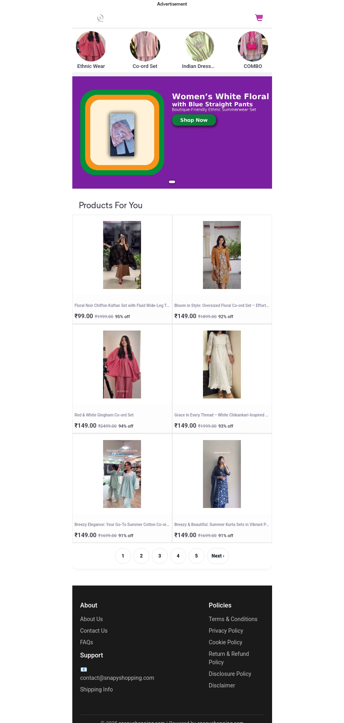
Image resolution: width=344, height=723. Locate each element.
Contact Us (94, 630)
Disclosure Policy (230, 674)
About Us (91, 619)
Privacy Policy (226, 630)
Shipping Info (96, 689)
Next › (218, 556)
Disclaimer (222, 685)
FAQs (86, 642)
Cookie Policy (226, 642)
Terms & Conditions (233, 619)
